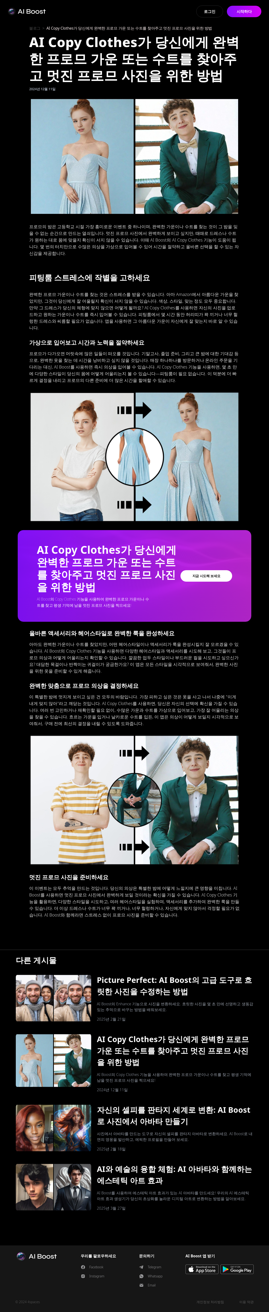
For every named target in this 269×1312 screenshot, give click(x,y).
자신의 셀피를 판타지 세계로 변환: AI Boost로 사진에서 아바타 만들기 (174, 1115)
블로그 (34, 28)
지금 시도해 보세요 (206, 576)
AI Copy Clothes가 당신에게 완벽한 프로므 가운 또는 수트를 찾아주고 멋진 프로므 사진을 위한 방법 (173, 1050)
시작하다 (244, 11)
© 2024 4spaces (27, 1302)
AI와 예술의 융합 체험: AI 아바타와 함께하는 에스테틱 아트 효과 (174, 1175)
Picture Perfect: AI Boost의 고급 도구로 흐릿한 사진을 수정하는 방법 (174, 985)
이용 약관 (246, 1302)
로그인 (209, 11)
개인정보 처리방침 (210, 1302)
